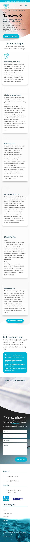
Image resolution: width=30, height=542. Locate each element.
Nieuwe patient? (11, 36)
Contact (5, 520)
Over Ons (6, 516)
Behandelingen (7, 513)
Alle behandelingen (15, 320)
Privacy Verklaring (8, 532)
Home (5, 510)
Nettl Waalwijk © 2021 (8, 536)
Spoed (5, 523)
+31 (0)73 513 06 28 (12, 476)
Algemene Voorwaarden (20, 532)
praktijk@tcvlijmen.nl (13, 481)
